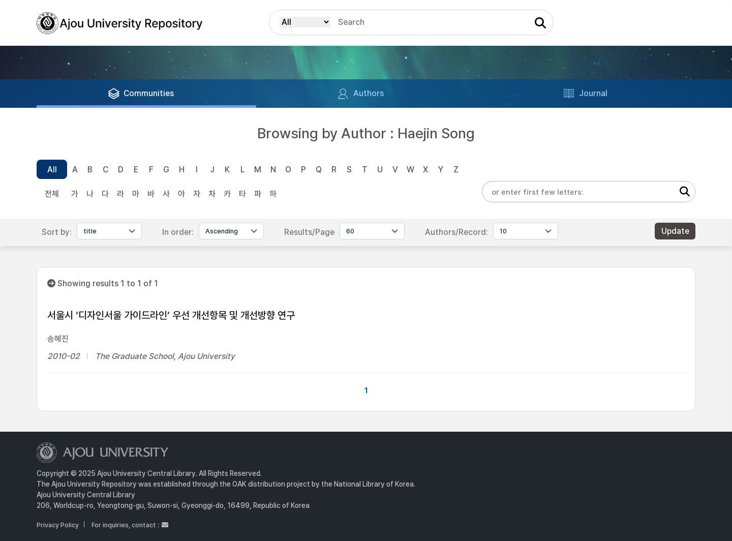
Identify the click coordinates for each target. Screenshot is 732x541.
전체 (52, 194)
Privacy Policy (58, 525)
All (52, 169)
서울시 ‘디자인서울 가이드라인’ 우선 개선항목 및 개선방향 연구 (171, 315)
